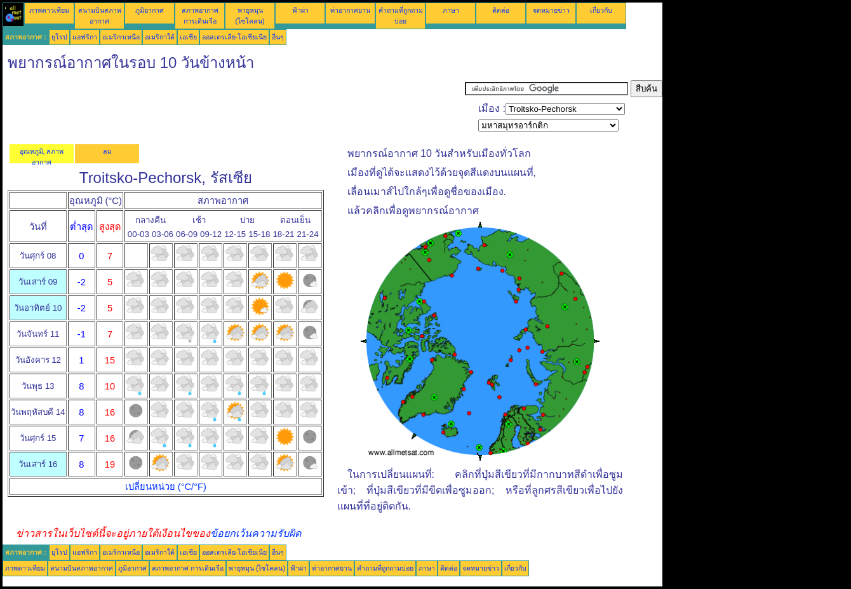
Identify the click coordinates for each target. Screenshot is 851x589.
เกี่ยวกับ (601, 10)
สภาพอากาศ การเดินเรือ (188, 568)
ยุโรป (59, 37)
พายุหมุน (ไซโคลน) (257, 568)
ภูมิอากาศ (149, 10)
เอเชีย (188, 37)
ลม (107, 151)
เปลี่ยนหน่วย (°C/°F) (165, 487)
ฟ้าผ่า (300, 10)
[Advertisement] (234, 108)
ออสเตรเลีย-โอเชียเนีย (234, 37)
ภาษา (451, 10)
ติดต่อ (500, 10)
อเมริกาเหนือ (121, 37)
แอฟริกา (84, 37)
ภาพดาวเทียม (49, 10)
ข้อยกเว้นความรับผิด (255, 533)
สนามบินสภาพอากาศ (81, 568)
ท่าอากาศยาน (350, 10)
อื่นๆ (278, 37)
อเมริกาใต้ (160, 37)
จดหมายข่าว (551, 10)
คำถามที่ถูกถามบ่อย (385, 568)
